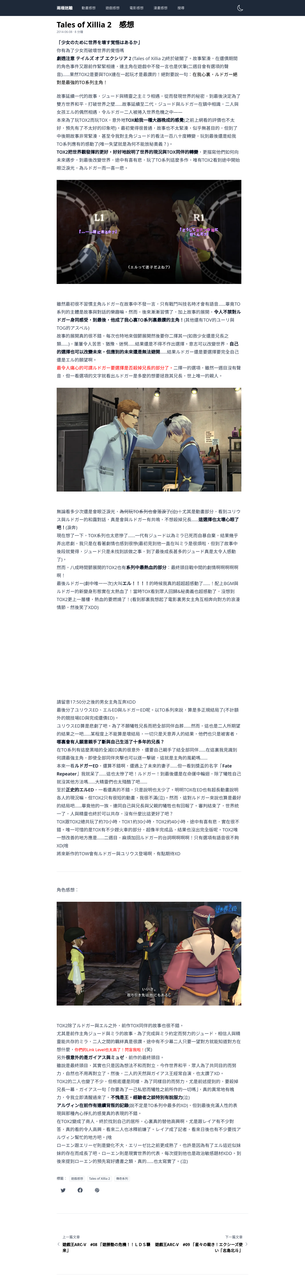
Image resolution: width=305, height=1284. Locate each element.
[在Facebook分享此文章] (80, 1190)
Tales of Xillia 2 (99, 1178)
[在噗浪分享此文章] (97, 1190)
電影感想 (137, 7)
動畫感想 (89, 7)
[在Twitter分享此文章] (63, 1190)
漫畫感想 (160, 7)
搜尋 (180, 7)
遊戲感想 (113, 7)
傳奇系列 (122, 1178)
